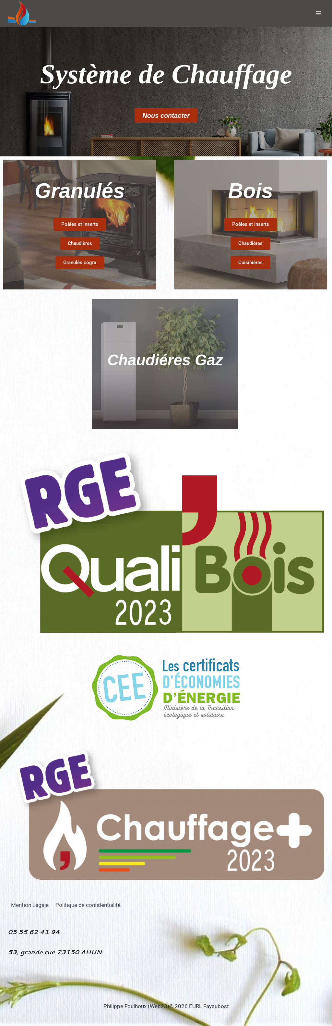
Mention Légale (30, 905)
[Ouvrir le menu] (318, 13)
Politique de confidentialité (88, 905)
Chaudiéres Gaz (165, 360)
